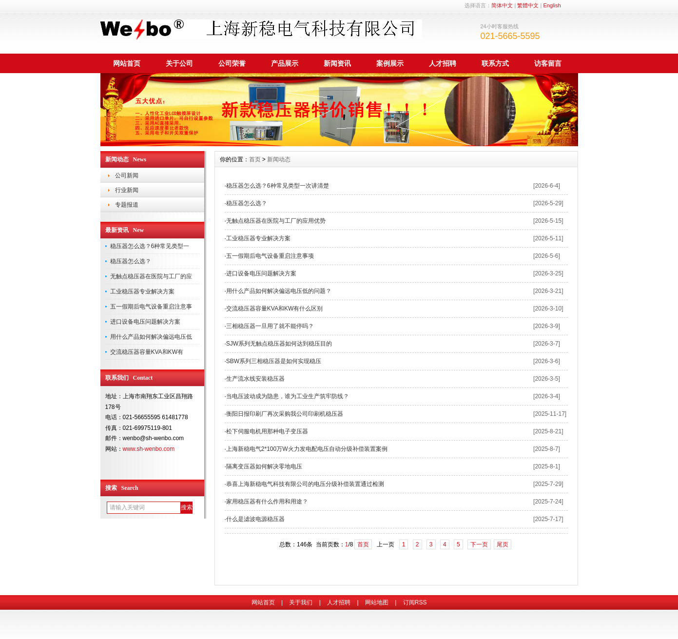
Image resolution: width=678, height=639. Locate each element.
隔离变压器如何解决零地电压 (264, 466)
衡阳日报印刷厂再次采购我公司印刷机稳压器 (284, 413)
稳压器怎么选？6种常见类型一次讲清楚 (277, 185)
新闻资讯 (337, 63)
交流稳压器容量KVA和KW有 (146, 352)
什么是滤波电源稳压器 (255, 519)
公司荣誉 (232, 63)
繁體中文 (528, 5)
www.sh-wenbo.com (149, 448)
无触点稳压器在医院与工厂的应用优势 (276, 220)
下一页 (479, 544)
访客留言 (548, 63)
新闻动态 (279, 159)
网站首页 (126, 63)
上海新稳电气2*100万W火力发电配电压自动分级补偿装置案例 (306, 448)
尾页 (502, 544)
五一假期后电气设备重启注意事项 (270, 255)
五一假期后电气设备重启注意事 (151, 306)
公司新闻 (126, 175)
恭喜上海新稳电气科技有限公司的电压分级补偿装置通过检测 (305, 484)
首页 (255, 159)
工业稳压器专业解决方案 (142, 291)
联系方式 (495, 63)
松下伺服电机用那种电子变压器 (267, 431)
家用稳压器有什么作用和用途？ (267, 501)
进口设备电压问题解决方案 (145, 321)
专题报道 (126, 204)
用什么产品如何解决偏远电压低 (151, 336)
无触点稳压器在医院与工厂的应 (151, 276)
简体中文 (502, 5)
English (552, 5)
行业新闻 (126, 190)
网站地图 (376, 602)
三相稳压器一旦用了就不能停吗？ (270, 326)
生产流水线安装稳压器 (255, 378)
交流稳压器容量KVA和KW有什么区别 (274, 308)
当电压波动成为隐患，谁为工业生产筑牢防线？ (287, 396)
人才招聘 (442, 63)
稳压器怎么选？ (130, 261)
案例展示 (390, 63)
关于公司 (179, 63)
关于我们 (300, 602)
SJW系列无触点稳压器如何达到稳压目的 (279, 343)
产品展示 (284, 63)
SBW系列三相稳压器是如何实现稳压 (273, 361)
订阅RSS (415, 602)
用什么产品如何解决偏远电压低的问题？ (278, 291)
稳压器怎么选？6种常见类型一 (150, 246)
